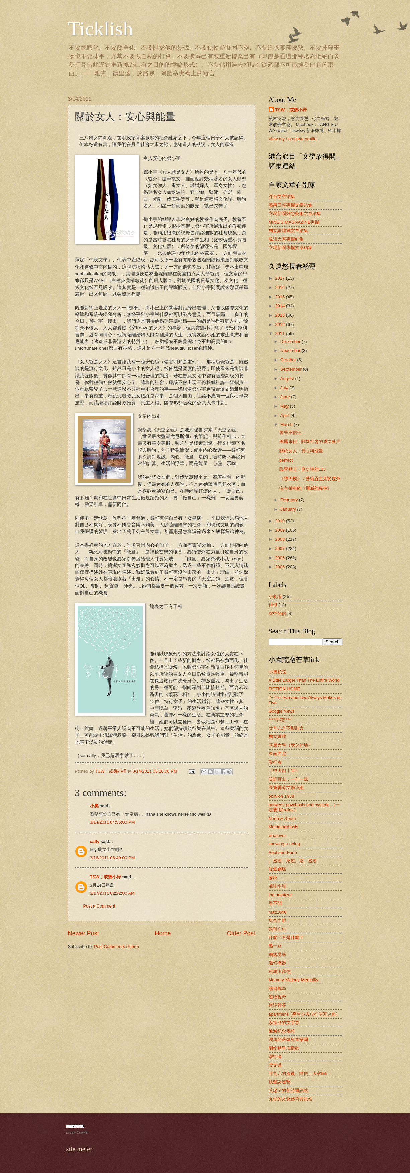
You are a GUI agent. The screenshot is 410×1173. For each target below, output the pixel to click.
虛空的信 (277, 613)
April (285, 415)
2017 (280, 278)
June (285, 396)
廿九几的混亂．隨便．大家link (298, 1073)
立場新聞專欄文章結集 (290, 247)
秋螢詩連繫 (280, 1081)
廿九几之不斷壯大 (286, 728)
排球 (273, 604)
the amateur (280, 894)
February (289, 499)
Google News (282, 711)
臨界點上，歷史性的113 (302, 469)
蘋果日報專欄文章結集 (290, 205)
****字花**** (280, 719)
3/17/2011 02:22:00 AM (112, 893)
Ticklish (100, 29)
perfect (286, 460)
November (291, 350)
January (288, 509)
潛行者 (275, 1056)
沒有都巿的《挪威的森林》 (305, 488)
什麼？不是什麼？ (286, 937)
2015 (280, 296)
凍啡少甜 (277, 886)
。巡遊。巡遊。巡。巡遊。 (295, 860)
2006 (280, 557)
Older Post (241, 933)
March (287, 424)
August (287, 378)
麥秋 (273, 877)
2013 (280, 315)
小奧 (94, 805)
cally (95, 841)
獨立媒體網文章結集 (288, 230)
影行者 (275, 762)
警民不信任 (290, 432)
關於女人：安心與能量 (301, 450)
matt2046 (278, 912)
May (285, 406)
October (288, 359)
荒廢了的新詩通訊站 (288, 1090)
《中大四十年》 (284, 770)
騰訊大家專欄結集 (286, 239)
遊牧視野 (277, 996)
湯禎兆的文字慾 (284, 1022)
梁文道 (275, 1065)
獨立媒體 (277, 736)
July (284, 387)
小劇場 (275, 596)
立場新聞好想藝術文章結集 (295, 213)
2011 (280, 333)
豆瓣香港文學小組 (286, 787)
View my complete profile (293, 138)
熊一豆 (275, 945)
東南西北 (277, 753)
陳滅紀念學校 (282, 1031)
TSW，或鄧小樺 (105, 876)
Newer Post (83, 933)
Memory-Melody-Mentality (293, 979)
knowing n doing (284, 843)
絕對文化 (277, 929)
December (291, 341)
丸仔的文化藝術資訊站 (290, 1098)
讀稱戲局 (277, 988)
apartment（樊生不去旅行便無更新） (304, 1014)
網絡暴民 (277, 954)
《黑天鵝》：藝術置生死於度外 (309, 478)
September (291, 369)
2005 (280, 566)
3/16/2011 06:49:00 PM (112, 857)
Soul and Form (283, 852)
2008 (280, 539)
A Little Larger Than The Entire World (304, 680)
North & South (282, 818)
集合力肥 (277, 920)
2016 (280, 287)
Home (163, 933)
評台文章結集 (282, 196)
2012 (280, 324)
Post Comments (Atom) (116, 946)
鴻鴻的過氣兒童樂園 (288, 1039)
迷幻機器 (277, 962)
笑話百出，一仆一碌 (288, 779)
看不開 (275, 903)
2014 (280, 305)
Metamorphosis (283, 826)
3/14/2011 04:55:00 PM (112, 822)
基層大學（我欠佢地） (290, 745)
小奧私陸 (277, 671)
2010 (280, 520)
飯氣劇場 (277, 869)
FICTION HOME (284, 688)
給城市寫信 (280, 971)
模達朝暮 (277, 1005)
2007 (280, 548)
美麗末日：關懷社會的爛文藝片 (309, 441)
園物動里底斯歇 (284, 1048)
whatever (277, 835)
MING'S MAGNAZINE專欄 (294, 222)
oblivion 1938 (281, 796)
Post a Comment (99, 906)
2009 (280, 530)
